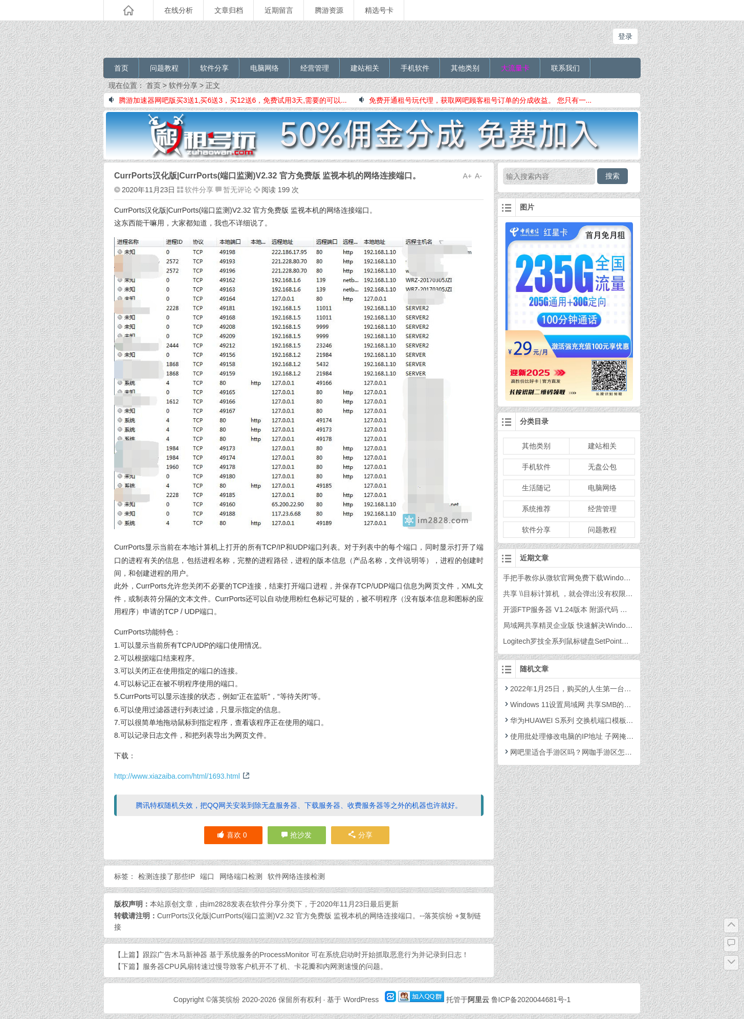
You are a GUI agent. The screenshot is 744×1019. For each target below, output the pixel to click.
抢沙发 (301, 835)
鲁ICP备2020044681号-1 (531, 999)
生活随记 (536, 488)
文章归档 (228, 10)
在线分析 (178, 10)
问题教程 (164, 68)
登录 (625, 36)
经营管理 (314, 68)
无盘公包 (602, 467)
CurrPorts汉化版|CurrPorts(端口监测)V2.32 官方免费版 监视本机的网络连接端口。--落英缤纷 (305, 916)
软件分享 (214, 68)
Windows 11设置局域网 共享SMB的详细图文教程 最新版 (596, 704)
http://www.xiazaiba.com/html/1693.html (182, 776)
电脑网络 (264, 68)
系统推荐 (536, 509)
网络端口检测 (241, 876)
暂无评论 (237, 190)
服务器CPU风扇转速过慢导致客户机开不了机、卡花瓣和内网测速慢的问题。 (265, 966)
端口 (207, 876)
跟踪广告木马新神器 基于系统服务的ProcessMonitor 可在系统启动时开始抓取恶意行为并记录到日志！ (306, 954)
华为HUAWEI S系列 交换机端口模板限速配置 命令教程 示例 (602, 720)
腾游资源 (329, 10)
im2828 (219, 904)
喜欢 (232, 835)
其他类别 (465, 68)
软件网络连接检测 (296, 876)
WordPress (361, 999)
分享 (360, 835)
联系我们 (565, 68)
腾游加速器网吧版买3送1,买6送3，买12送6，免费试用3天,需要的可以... (228, 100)
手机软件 (415, 68)
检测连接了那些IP (166, 876)
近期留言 (279, 10)
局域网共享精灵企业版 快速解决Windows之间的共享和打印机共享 (608, 625)
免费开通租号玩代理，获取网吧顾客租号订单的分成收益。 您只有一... (475, 100)
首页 (121, 68)
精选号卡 (379, 10)
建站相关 (365, 68)
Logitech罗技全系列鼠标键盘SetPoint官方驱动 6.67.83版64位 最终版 (612, 641)
